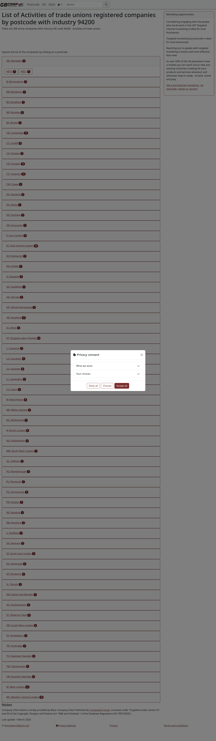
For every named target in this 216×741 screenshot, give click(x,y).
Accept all (121, 385)
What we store (84, 366)
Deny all (93, 385)
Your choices (83, 373)
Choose (107, 385)
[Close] (141, 354)
